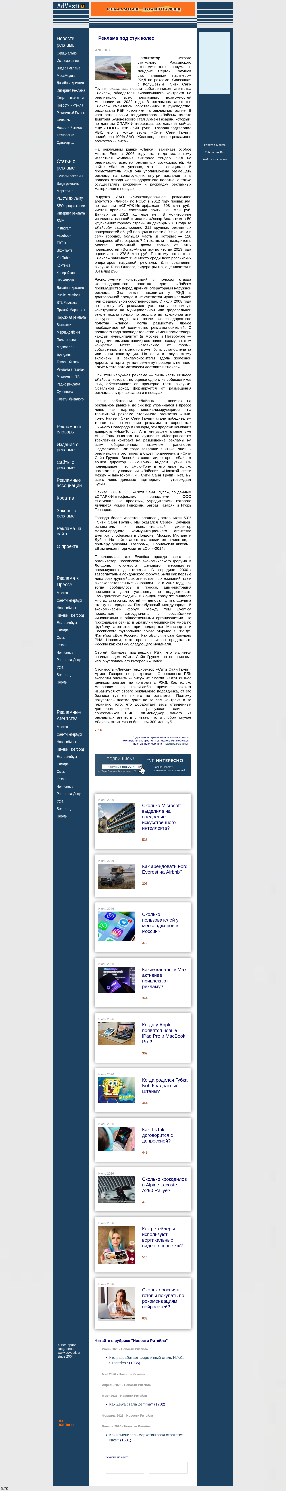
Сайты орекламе (66, 465)
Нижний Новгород (70, 615)
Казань (62, 645)
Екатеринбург (67, 622)
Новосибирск (67, 608)
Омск (61, 637)
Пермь (62, 682)
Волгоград (64, 675)
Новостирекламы (66, 41)
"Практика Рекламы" (176, 743)
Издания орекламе (68, 447)
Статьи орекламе (66, 164)
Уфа (60, 667)
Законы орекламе (66, 513)
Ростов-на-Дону (69, 660)
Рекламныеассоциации (69, 483)
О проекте (67, 546)
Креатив (65, 498)
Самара (63, 630)
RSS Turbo (66, 1425)
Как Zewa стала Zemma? (131, 1404)
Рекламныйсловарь (69, 429)
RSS (61, 1421)
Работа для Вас (215, 152)
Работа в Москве (214, 144)
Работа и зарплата (215, 159)
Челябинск (65, 652)
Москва (62, 593)
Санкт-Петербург (69, 600)
